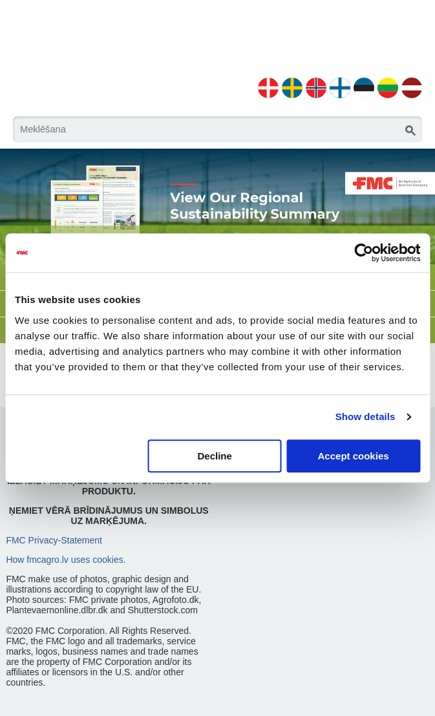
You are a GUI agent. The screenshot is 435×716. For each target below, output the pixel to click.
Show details (365, 416)
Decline (214, 455)
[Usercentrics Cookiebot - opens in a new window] (363, 252)
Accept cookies (353, 455)
